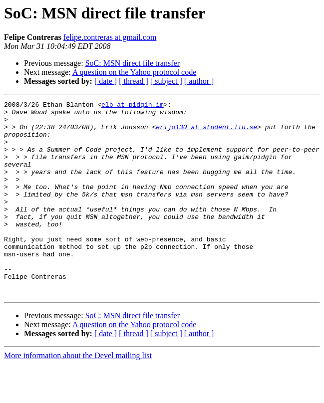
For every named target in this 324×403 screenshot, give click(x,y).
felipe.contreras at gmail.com (110, 37)
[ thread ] (133, 81)
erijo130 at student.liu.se (206, 132)
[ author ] (199, 81)
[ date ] (105, 81)
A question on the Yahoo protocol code (134, 72)
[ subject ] (166, 81)
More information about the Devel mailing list (78, 394)
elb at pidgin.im (132, 105)
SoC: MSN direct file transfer (132, 63)
